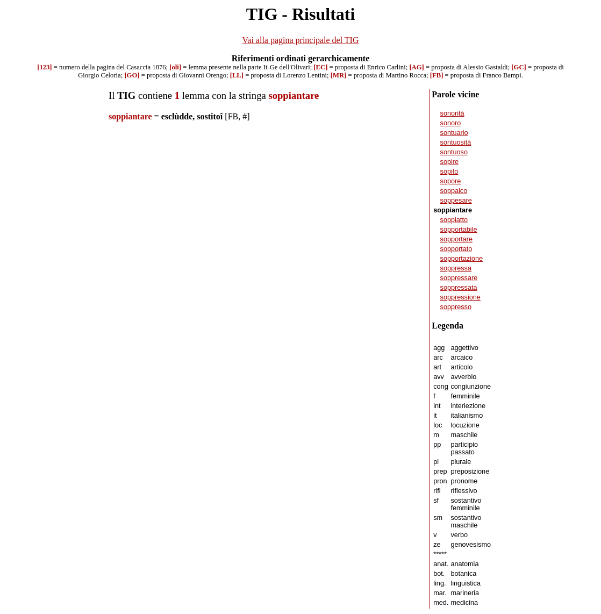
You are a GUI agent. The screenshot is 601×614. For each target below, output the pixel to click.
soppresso (455, 307)
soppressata (458, 287)
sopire (449, 162)
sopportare (456, 239)
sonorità (452, 113)
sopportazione (461, 258)
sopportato (456, 249)
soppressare (459, 278)
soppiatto (454, 220)
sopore (450, 181)
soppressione (460, 297)
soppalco (454, 191)
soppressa (455, 268)
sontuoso (454, 152)
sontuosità (455, 142)
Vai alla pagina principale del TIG (300, 40)
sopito (449, 171)
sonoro (450, 123)
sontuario (454, 133)
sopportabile (458, 229)
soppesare (456, 200)
